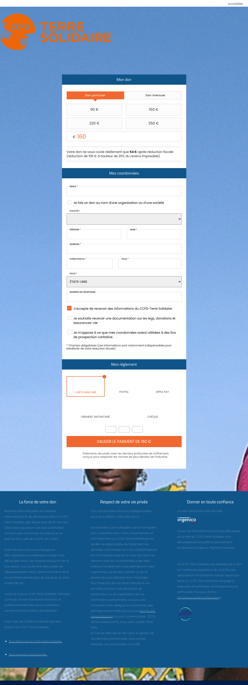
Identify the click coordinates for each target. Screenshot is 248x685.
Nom (133, 229)
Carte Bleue (137, 429)
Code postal (78, 259)
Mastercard (110, 429)
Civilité (75, 211)
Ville (125, 259)
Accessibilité (235, 3)
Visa (124, 429)
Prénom (75, 229)
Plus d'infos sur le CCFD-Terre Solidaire (35, 641)
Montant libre (124, 136)
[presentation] (95, 95)
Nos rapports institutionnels (28, 654)
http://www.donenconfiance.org (199, 597)
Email (74, 186)
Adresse (75, 244)
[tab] (95, 95)
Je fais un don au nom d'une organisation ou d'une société (118, 203)
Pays (73, 273)
